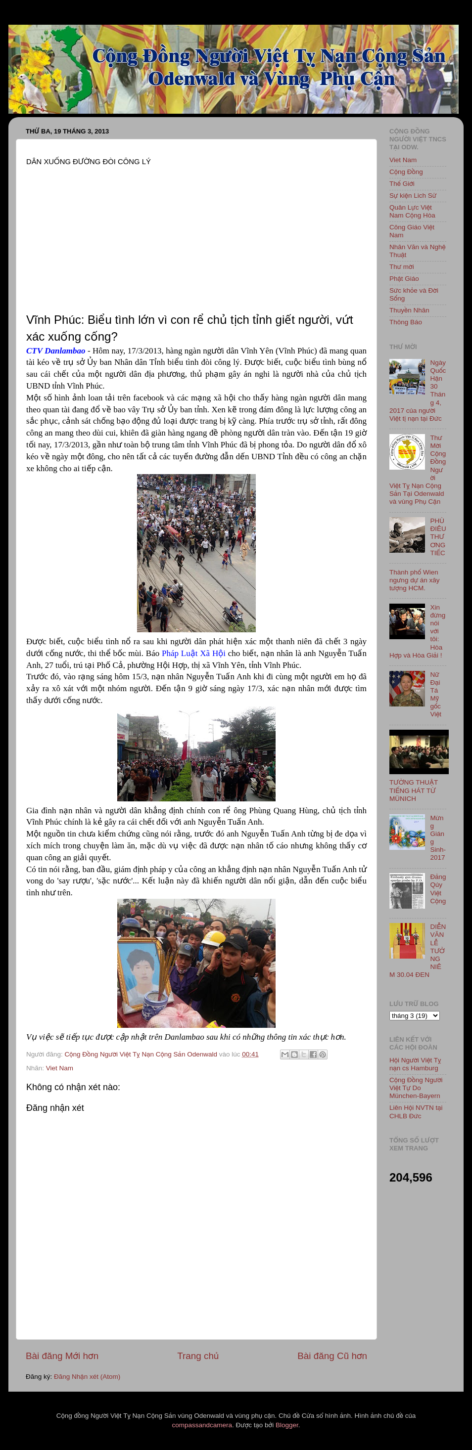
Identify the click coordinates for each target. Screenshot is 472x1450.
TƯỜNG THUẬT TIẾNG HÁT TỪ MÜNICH (413, 790)
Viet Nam (59, 1068)
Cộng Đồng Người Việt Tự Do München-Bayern (416, 1087)
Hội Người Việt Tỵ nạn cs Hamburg (415, 1064)
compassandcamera (202, 1425)
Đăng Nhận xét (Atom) (87, 1376)
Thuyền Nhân (409, 310)
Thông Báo (405, 322)
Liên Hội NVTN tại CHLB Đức (416, 1111)
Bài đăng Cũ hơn (332, 1356)
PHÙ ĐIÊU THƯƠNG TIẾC (438, 537)
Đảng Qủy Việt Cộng (438, 889)
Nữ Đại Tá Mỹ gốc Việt (435, 694)
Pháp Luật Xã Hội (194, 653)
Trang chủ (198, 1356)
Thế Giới (402, 183)
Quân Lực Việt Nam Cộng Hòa (412, 211)
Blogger (287, 1425)
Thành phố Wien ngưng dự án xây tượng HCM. (414, 580)
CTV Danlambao (55, 350)
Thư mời (401, 266)
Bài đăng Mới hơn (62, 1356)
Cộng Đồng (406, 172)
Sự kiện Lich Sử (412, 195)
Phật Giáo (404, 278)
